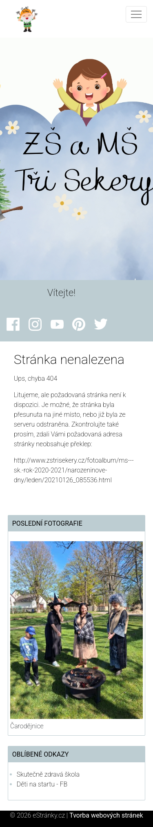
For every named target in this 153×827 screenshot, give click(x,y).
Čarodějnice (27, 726)
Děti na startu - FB (42, 784)
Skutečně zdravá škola (48, 774)
